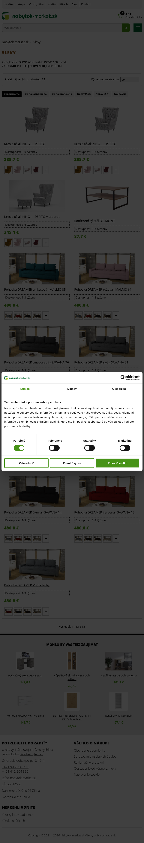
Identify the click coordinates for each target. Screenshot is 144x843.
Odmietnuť (26, 462)
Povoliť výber (72, 462)
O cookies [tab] (119, 388)
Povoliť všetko (117, 462)
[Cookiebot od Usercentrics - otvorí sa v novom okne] (123, 378)
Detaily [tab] (72, 388)
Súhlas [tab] (25, 388)
